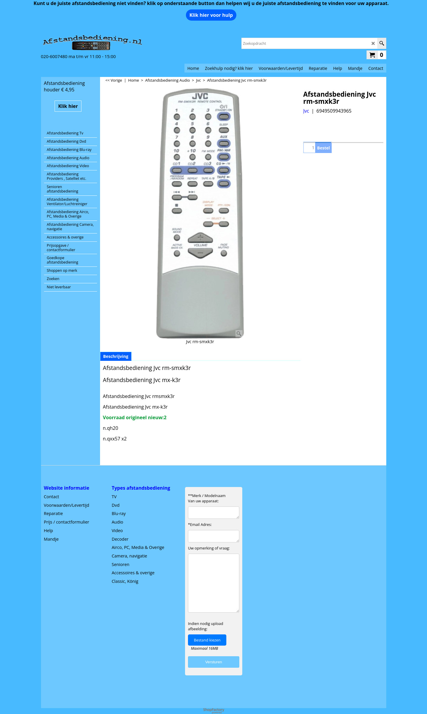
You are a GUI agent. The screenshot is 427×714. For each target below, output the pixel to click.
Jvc (306, 111)
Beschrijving (115, 356)
